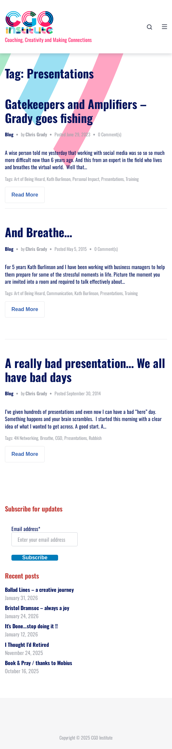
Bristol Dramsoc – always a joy (37, 608)
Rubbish (95, 437)
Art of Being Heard (29, 178)
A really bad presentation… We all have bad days (85, 369)
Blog (9, 134)
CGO (58, 437)
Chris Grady (36, 134)
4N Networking (26, 437)
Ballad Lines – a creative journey (39, 589)
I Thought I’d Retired (27, 644)
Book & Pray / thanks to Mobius (38, 663)
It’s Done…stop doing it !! (31, 626)
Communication (59, 293)
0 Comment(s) (109, 134)
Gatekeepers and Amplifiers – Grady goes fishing (76, 110)
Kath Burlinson (58, 178)
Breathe (46, 437)
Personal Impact (85, 178)
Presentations (112, 178)
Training (132, 178)
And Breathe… (38, 231)
